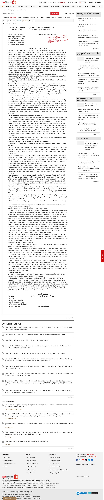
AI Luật (86, 6)
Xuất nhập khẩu (9, 427)
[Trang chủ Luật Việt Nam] (9, 2)
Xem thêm (70, 397)
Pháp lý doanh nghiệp (32, 463)
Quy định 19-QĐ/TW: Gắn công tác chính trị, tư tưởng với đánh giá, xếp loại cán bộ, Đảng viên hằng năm (88, 176)
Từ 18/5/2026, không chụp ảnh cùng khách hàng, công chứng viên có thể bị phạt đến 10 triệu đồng (88, 168)
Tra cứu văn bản (22, 6)
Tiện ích (93, 6)
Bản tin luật (65, 6)
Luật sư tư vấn (76, 6)
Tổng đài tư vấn (31, 473)
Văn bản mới (10, 6)
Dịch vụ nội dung (31, 470)
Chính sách (19, 409)
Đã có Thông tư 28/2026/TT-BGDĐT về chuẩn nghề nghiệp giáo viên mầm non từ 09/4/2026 (91, 145)
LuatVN (69, 318)
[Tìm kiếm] (54, 13)
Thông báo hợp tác (54, 473)
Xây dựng (13, 418)
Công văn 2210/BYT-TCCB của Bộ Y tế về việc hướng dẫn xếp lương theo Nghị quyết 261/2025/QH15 (35, 353)
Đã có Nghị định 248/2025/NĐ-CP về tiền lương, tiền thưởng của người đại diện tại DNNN (88, 117)
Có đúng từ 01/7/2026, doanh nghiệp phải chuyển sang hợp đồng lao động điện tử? (88, 88)
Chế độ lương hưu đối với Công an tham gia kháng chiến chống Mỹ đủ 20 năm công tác (88, 155)
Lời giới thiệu (7, 457)
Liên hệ (5, 466)
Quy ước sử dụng (54, 463)
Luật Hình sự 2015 (35, 498)
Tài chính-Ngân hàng (10, 409)
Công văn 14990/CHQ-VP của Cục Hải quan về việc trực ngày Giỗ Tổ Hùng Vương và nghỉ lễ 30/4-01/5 (35, 334)
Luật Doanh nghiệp (18, 498)
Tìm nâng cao (69, 13)
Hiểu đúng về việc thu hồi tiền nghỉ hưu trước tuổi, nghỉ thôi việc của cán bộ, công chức (88, 81)
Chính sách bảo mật (55, 466)
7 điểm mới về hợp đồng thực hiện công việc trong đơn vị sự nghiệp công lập (88, 67)
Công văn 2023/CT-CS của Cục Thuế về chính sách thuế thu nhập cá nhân (27, 340)
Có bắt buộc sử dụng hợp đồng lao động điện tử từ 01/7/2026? (92, 60)
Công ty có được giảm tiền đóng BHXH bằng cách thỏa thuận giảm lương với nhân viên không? (88, 43)
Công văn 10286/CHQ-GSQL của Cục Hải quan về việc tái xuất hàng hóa (26, 441)
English (83, 2)
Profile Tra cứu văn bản (10, 463)
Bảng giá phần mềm (55, 457)
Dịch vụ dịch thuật (31, 466)
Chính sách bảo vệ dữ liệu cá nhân (58, 470)
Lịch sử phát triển (8, 460)
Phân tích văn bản (31, 460)
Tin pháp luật (55, 6)
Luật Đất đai (27, 498)
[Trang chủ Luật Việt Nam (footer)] (10, 478)
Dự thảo (32, 6)
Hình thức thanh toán (55, 460)
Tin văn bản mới (43, 6)
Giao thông (8, 418)
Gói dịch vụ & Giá (72, 2)
